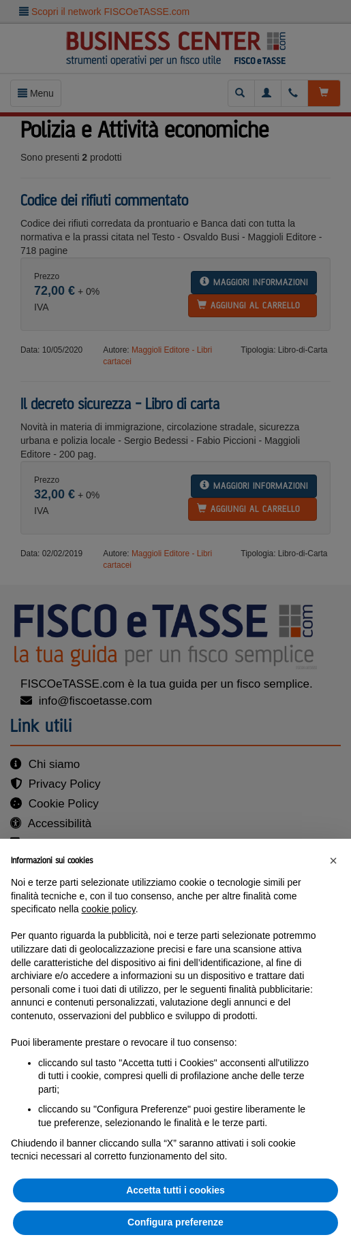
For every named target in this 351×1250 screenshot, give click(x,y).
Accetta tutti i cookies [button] (175, 1190)
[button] (333, 860)
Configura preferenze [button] (175, 1222)
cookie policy (109, 908)
